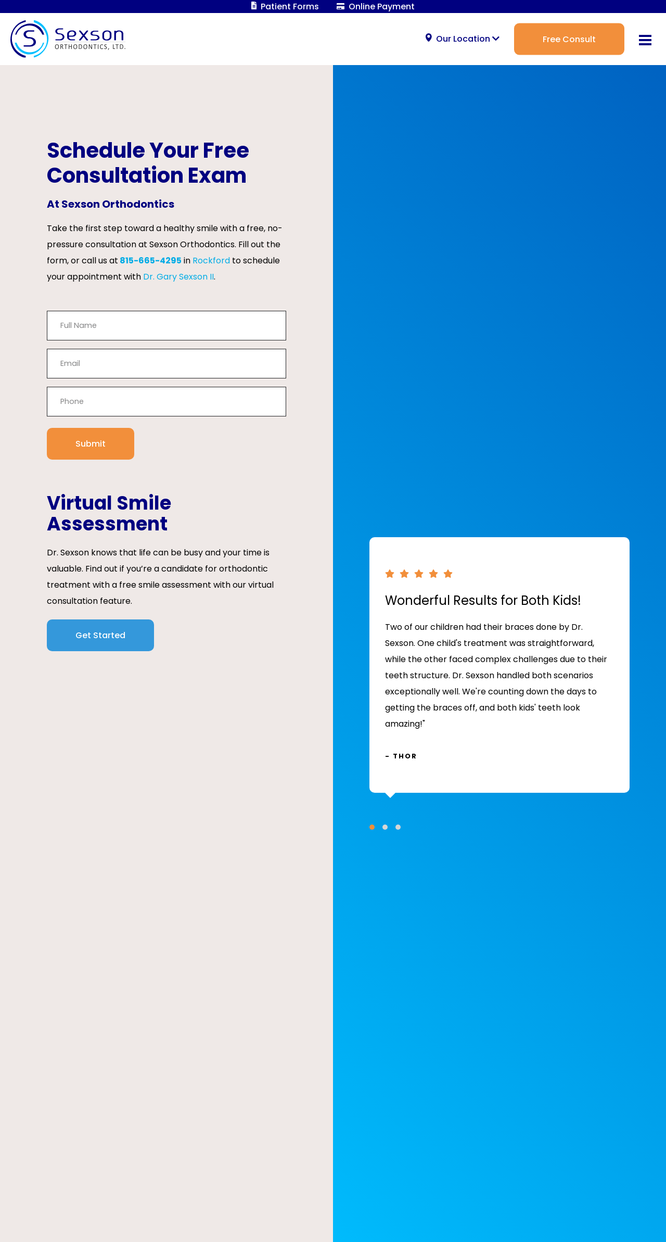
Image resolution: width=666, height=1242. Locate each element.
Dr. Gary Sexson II (178, 277)
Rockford (211, 261)
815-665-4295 (151, 261)
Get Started (100, 635)
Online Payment (376, 6)
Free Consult (569, 39)
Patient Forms (285, 6)
